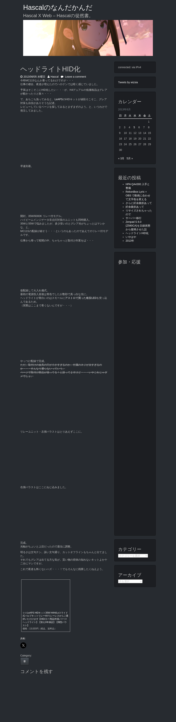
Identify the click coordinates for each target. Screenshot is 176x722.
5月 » (130, 158)
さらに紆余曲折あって (139, 203)
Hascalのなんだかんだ (58, 7)
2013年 (130, 240)
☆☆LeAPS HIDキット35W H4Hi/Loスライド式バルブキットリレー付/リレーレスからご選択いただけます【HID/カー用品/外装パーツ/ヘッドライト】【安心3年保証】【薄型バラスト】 (45, 619)
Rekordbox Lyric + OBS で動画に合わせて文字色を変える (138, 195)
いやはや (131, 236)
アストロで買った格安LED (80, 297)
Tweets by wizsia (128, 82)
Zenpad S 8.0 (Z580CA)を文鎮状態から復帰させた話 (138, 225)
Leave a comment (73, 76)
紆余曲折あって (135, 206)
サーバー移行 (133, 218)
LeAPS (59, 99)
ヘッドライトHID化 (137, 233)
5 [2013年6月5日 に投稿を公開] (134, 127)
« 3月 (121, 158)
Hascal (53, 76)
